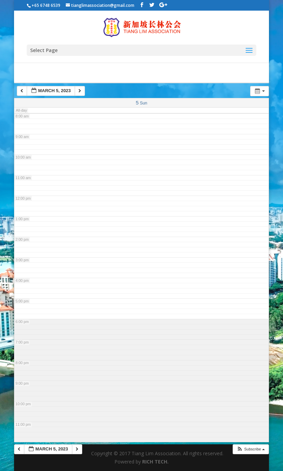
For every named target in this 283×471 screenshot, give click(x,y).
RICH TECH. (155, 461)
